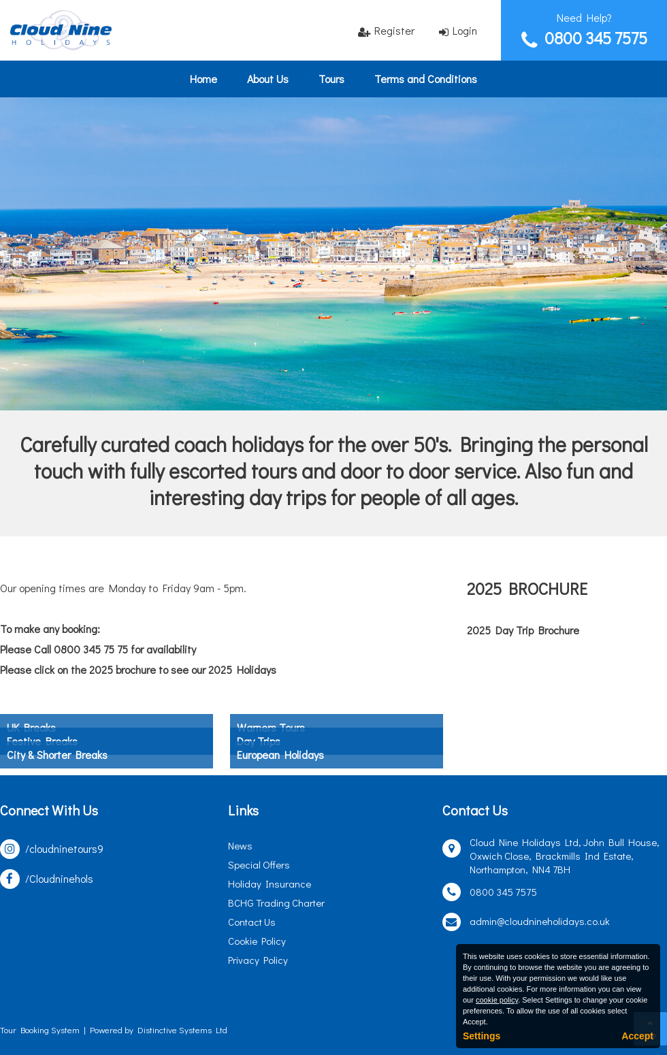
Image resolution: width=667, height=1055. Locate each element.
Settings (481, 1035)
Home (203, 78)
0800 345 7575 (595, 37)
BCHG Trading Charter (276, 902)
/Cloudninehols (59, 878)
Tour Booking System (40, 1029)
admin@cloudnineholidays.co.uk (540, 921)
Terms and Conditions (425, 78)
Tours (331, 78)
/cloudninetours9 (64, 848)
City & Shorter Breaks (57, 754)
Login (465, 30)
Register (394, 30)
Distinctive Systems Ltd (182, 1029)
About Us (268, 78)
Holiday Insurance (269, 883)
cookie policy (497, 1000)
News (240, 845)
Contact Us (252, 921)
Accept (637, 1035)
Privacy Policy (258, 960)
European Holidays (280, 754)
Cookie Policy (257, 940)
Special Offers (259, 864)
